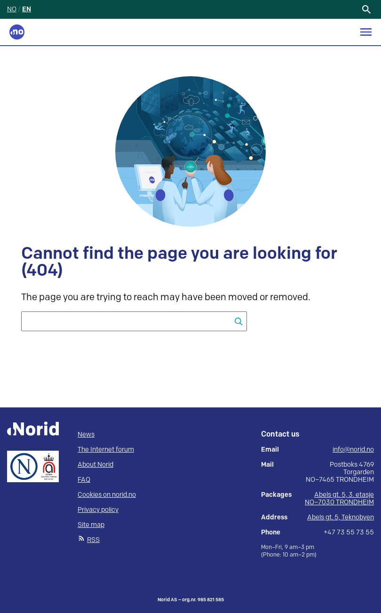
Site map (91, 525)
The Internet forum (106, 450)
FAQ (84, 480)
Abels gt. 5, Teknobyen (340, 517)
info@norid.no (353, 450)
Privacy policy (98, 510)
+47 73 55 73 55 (349, 532)
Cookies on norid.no (107, 495)
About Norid (95, 465)
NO (11, 9)
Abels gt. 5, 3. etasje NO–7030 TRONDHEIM (339, 498)
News (86, 434)
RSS (93, 540)
